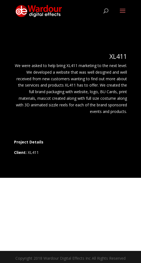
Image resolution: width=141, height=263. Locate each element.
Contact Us (70, 222)
